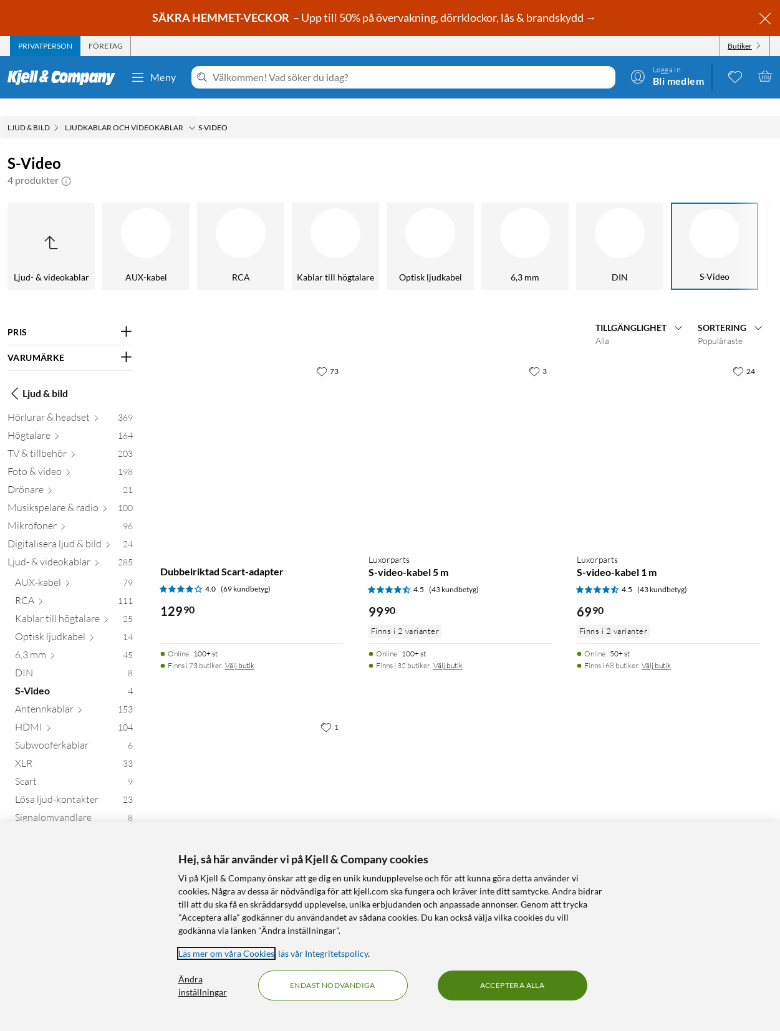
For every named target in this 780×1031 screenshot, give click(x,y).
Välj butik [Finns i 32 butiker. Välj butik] (448, 648)
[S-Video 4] (74, 676)
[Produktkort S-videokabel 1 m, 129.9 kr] (252, 789)
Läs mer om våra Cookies (226, 953)
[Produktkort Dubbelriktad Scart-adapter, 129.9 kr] (252, 433)
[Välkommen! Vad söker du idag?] (411, 77)
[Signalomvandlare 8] (74, 803)
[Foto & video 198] (70, 457)
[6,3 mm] (201, 229)
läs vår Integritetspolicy (323, 953)
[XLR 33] (74, 748)
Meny (153, 77)
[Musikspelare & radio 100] (70, 493)
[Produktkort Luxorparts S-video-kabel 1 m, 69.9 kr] (668, 433)
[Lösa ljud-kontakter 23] (74, 784)
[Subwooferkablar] (675, 229)
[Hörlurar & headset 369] (70, 402)
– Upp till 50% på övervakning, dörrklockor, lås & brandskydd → (375, 17)
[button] (66, 162)
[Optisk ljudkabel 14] (74, 622)
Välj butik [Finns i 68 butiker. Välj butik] (656, 648)
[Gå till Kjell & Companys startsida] (65, 77)
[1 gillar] (329, 709)
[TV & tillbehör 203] (70, 438)
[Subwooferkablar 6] (74, 730)
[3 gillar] (538, 353)
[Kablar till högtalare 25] (74, 604)
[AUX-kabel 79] (74, 568)
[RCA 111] (74, 586)
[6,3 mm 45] (74, 640)
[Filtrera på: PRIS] (70, 314)
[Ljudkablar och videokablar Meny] (192, 110)
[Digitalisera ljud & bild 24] (70, 529)
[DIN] (296, 229)
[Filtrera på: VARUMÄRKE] (70, 340)
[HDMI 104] (74, 712)
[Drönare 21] (70, 475)
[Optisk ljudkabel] (106, 229)
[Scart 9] (74, 766)
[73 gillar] (327, 353)
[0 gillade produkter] (735, 76)
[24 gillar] (744, 353)
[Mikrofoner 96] (70, 511)
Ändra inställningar (202, 985)
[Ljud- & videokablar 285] (70, 547)
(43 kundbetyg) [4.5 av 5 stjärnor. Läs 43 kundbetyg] (454, 572)
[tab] (45, 46)
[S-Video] (390, 228)
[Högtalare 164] (70, 420)
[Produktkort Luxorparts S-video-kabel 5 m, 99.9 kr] (460, 433)
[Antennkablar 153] (74, 694)
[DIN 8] (74, 658)
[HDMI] (580, 229)
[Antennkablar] (485, 229)
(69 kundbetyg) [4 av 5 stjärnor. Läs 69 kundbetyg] (246, 571)
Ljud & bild (37, 375)
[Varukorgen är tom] (765, 76)
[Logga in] (667, 76)
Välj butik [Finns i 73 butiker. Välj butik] (239, 648)
